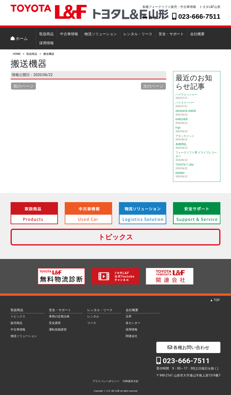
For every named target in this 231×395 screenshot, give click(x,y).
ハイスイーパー (185, 102)
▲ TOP (215, 300)
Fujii (178, 127)
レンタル (93, 316)
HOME (17, 53)
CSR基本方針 (131, 381)
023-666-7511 (196, 16)
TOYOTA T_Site (185, 164)
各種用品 (181, 144)
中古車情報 (69, 34)
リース (91, 323)
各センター (155, 17)
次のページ (153, 86)
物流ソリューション (100, 34)
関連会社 (131, 336)
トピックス (115, 237)
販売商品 (16, 323)
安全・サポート (171, 34)
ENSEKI (180, 173)
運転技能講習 (58, 329)
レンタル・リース (137, 34)
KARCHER (181, 119)
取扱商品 (46, 34)
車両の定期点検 (59, 316)
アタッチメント (185, 136)
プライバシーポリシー (105, 381)
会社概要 (197, 34)
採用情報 (46, 43)
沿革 (129, 316)
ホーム (19, 38)
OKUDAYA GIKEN (186, 111)
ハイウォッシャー (186, 94)
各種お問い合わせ (188, 347)
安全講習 (55, 323)
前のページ (23, 86)
